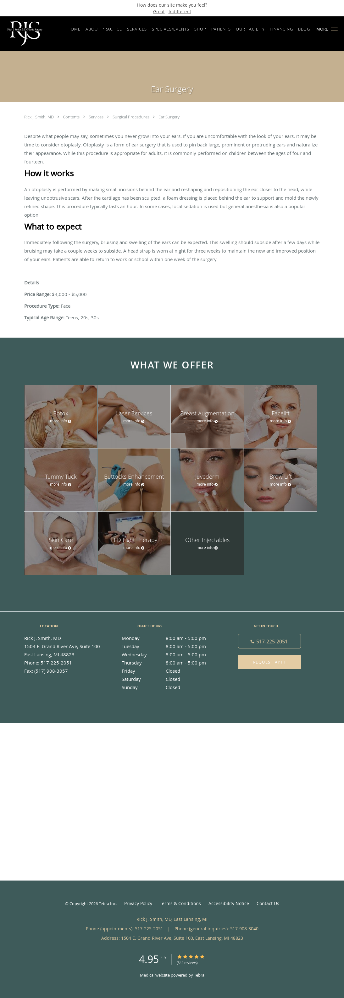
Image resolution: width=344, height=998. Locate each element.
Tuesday (170, 646)
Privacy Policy (138, 903)
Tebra (199, 975)
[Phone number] (269, 641)
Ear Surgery (169, 117)
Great (159, 11)
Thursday (170, 663)
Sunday (170, 687)
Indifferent (180, 11)
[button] (334, 29)
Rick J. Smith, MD (39, 117)
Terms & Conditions (180, 903)
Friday (170, 671)
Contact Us (268, 903)
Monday (170, 638)
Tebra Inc (107, 903)
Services (96, 117)
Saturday (170, 679)
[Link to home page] (23, 33)
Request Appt (269, 662)
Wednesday (170, 654)
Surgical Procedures (131, 117)
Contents (71, 117)
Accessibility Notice (228, 903)
